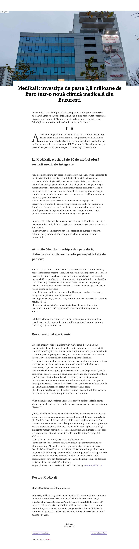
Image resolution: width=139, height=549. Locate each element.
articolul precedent (40, 533)
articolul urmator (99, 533)
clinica (48, 539)
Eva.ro (70, 524)
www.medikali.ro (93, 465)
